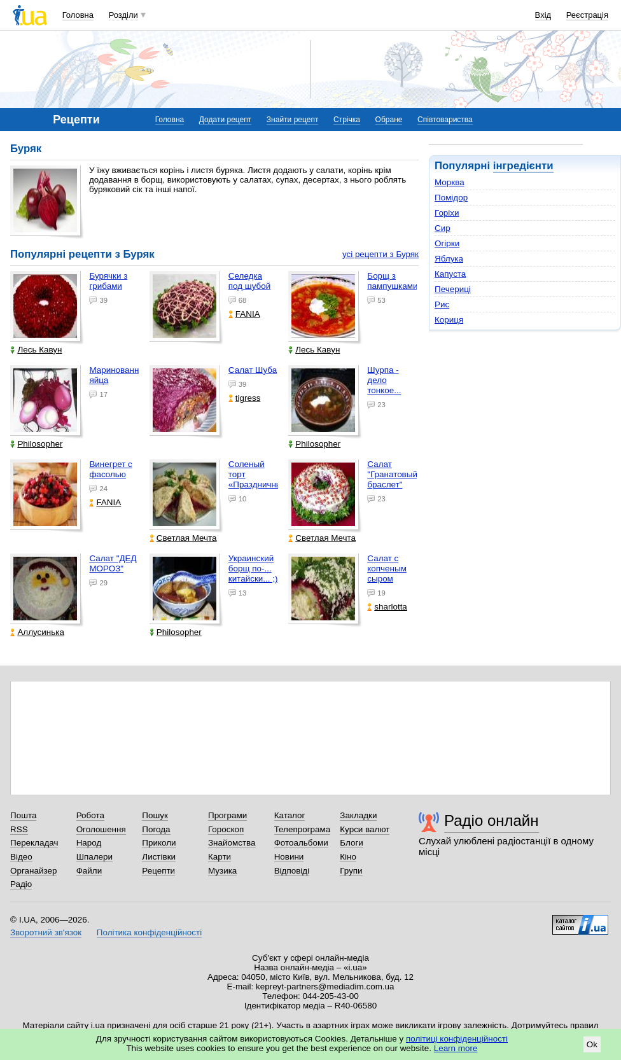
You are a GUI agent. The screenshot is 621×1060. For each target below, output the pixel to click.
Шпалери (94, 856)
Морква (449, 182)
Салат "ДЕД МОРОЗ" (112, 563)
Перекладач (34, 842)
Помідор (451, 197)
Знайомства (232, 842)
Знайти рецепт (293, 119)
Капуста (450, 274)
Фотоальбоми (301, 842)
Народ (89, 842)
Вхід (543, 15)
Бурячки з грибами (108, 281)
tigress (244, 398)
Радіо (21, 884)
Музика (222, 870)
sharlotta (387, 606)
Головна (78, 15)
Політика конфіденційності (149, 932)
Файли (89, 870)
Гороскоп (226, 829)
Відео (21, 856)
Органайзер (33, 870)
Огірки (447, 243)
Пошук (155, 815)
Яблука (449, 258)
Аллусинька (37, 632)
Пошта (23, 815)
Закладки (358, 815)
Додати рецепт (225, 119)
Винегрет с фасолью (110, 469)
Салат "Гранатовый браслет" (392, 474)
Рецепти (158, 870)
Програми (227, 815)
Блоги (351, 842)
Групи (351, 870)
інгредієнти (523, 166)
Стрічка (346, 119)
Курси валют (364, 829)
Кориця (449, 319)
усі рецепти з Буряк (380, 254)
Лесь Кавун (36, 349)
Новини (289, 856)
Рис (442, 304)
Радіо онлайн (491, 820)
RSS (19, 829)
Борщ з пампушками (392, 281)
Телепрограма (302, 829)
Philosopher (36, 444)
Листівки (159, 856)
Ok (592, 1044)
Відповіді (292, 870)
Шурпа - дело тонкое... (384, 380)
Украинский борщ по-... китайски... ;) (253, 568)
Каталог (289, 815)
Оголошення (101, 829)
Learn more (456, 1048)
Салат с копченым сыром (387, 568)
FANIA (244, 314)
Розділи (123, 15)
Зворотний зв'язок (45, 932)
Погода (156, 829)
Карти (219, 856)
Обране (389, 119)
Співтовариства (445, 119)
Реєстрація (587, 15)
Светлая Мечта (183, 538)
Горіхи (447, 213)
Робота (90, 815)
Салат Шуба (252, 370)
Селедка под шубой (249, 281)
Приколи (159, 842)
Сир (442, 228)
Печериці (453, 289)
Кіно (348, 856)
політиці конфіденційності (457, 1038)
